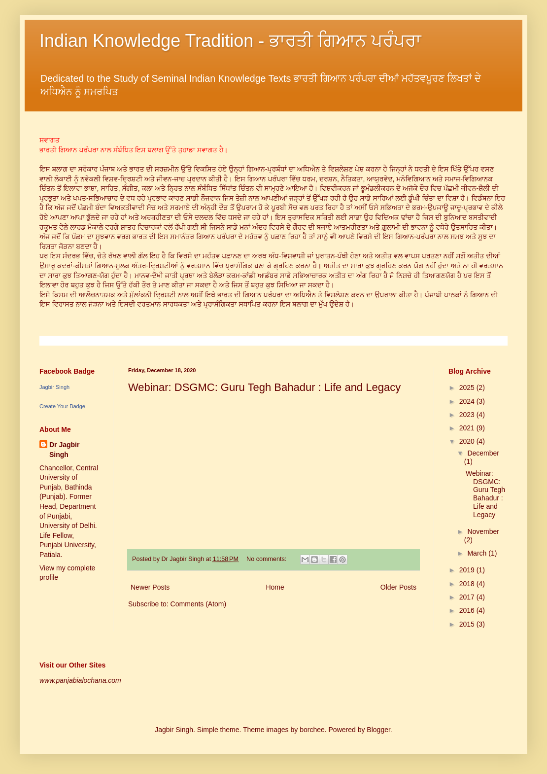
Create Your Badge (62, 406)
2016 (468, 610)
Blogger (378, 730)
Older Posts (398, 587)
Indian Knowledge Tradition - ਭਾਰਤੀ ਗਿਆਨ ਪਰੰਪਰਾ (230, 41)
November (483, 531)
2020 (468, 441)
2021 (468, 428)
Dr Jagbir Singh (64, 449)
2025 (468, 387)
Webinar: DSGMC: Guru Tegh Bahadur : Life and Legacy (264, 387)
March (477, 553)
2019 (468, 570)
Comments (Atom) (199, 604)
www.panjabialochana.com (80, 680)
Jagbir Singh (54, 387)
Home (275, 587)
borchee (312, 730)
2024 (468, 401)
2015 (468, 624)
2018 (468, 584)
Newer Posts (150, 587)
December (483, 453)
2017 (468, 597)
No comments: (267, 559)
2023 (468, 415)
